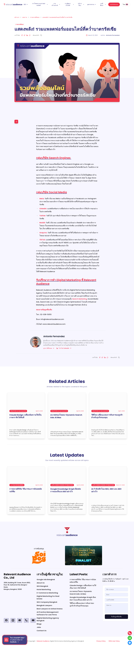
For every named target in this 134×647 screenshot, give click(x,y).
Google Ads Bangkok (46, 579)
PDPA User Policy (114, 641)
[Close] (25, 637)
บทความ (24, 17)
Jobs (39, 627)
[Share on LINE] (29, 35)
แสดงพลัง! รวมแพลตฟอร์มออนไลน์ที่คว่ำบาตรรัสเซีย (57, 17)
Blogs (39, 624)
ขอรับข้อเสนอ (114, 4)
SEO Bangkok (42, 586)
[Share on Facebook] (22, 35)
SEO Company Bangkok (47, 602)
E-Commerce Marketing (47, 593)
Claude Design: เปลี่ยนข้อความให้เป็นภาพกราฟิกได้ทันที (83, 586)
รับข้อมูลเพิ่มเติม (116, 617)
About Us (41, 583)
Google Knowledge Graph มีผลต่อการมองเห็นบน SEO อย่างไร (83, 598)
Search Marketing (79, 299)
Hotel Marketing (44, 589)
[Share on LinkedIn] (27, 35)
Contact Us (41, 630)
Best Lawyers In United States (50, 609)
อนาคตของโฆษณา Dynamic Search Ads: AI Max (81, 592)
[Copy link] (41, 35)
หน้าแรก (16, 17)
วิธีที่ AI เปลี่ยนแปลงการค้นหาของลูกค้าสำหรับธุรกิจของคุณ (82, 604)
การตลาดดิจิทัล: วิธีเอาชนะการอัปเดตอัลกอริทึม (83, 580)
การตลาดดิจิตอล (34, 17)
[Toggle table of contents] (16, 121)
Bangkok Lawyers (44, 605)
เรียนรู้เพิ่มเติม (14, 642)
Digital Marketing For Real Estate (48, 597)
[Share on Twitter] (24, 35)
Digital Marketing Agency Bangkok (48, 619)
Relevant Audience (43, 641)
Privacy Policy (101, 641)
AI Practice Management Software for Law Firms (48, 613)
